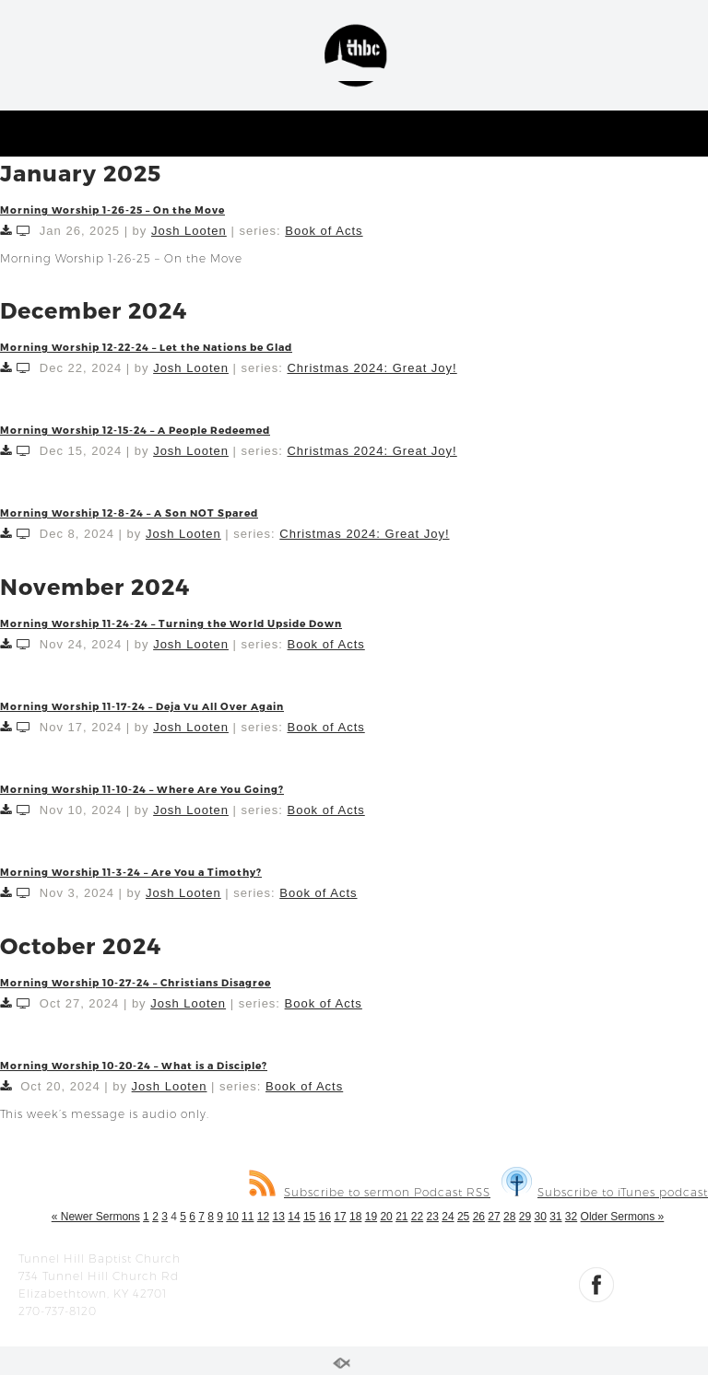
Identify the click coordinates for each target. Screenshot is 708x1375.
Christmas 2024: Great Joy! (371, 368)
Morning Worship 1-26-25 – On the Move (112, 210)
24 (448, 1216)
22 (417, 1216)
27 (494, 1216)
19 (371, 1216)
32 (571, 1216)
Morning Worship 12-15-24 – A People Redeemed (135, 430)
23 (433, 1216)
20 (386, 1216)
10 (232, 1216)
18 (355, 1216)
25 (463, 1216)
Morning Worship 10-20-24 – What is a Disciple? (133, 1065)
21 (401, 1216)
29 (525, 1216)
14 (294, 1216)
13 (279, 1216)
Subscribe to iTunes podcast (605, 1192)
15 (309, 1216)
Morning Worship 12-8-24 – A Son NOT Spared (129, 513)
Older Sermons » (623, 1216)
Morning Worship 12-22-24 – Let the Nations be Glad (146, 347)
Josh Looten (189, 231)
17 (340, 1216)
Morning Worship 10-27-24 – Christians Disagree (135, 982)
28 (509, 1216)
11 (248, 1216)
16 (325, 1216)
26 (479, 1216)
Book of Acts (323, 231)
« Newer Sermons (96, 1216)
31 (555, 1216)
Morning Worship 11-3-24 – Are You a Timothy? (131, 872)
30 (540, 1216)
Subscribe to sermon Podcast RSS (369, 1192)
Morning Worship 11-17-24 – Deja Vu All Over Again (142, 706)
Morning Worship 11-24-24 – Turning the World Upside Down (171, 623)
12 (263, 1216)
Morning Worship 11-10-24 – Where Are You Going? (142, 789)
